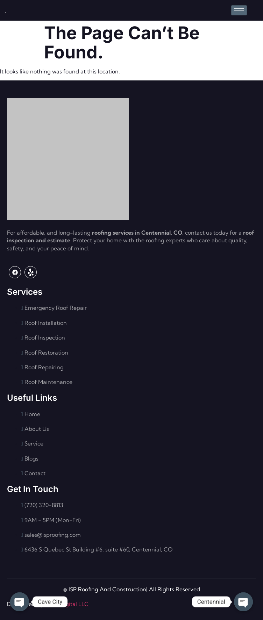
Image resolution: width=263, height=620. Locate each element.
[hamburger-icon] (239, 10)
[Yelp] (30, 272)
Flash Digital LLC (66, 603)
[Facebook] (15, 272)
